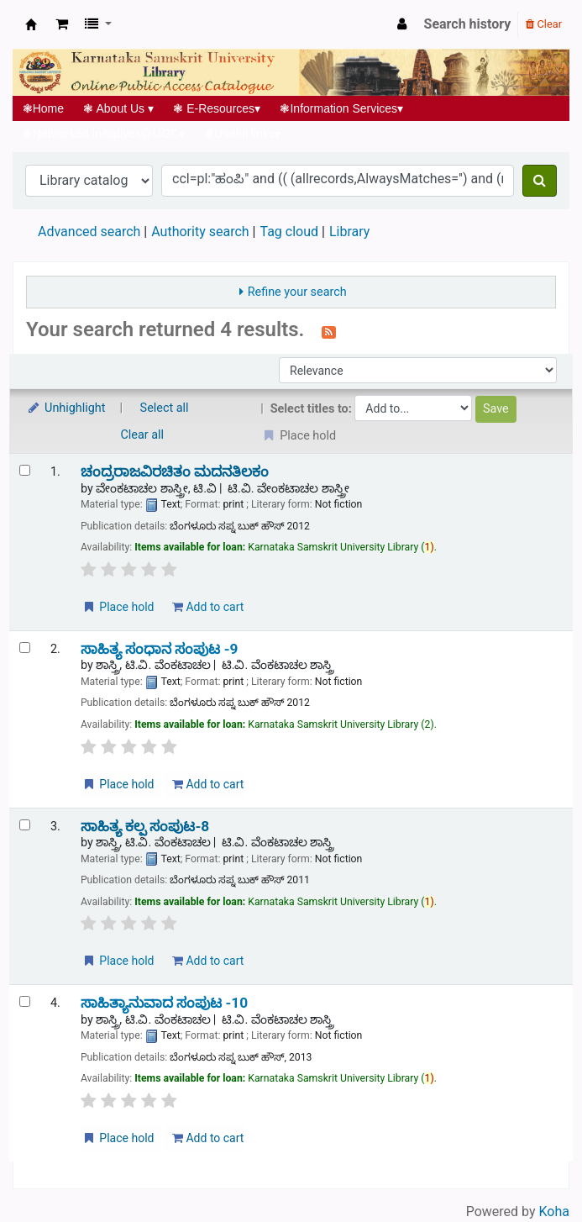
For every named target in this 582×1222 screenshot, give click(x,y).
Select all (164, 408)
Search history (467, 24)
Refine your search (297, 292)
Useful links (243, 133)
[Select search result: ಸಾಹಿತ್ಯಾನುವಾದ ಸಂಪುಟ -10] (24, 1001)
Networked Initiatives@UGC (104, 133)
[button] (62, 24)
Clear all (143, 435)
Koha (554, 1211)
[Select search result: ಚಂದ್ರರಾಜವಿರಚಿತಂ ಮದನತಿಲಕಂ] (24, 470)
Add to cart (208, 607)
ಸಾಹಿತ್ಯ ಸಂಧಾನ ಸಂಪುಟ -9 (160, 649)
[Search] (539, 181)
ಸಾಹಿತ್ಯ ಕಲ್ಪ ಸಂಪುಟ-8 (145, 827)
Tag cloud (289, 232)
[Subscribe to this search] (329, 331)
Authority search (200, 232)
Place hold (118, 607)
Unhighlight (66, 408)
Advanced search (89, 232)
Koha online (31, 24)
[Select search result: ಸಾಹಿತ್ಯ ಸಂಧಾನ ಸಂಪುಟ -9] (24, 647)
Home (43, 108)
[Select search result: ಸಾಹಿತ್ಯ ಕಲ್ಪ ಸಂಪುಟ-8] (24, 824)
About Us (119, 108)
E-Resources (217, 108)
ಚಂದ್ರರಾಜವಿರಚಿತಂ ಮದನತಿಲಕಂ (175, 472)
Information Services (341, 108)
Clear (544, 24)
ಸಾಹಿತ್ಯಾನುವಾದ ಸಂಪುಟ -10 (164, 1003)
